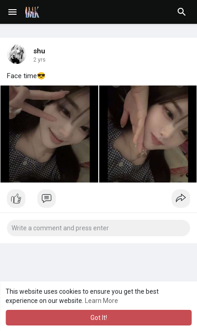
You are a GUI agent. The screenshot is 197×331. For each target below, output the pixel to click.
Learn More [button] (101, 300)
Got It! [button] (98, 317)
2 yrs (39, 60)
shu (39, 51)
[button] (181, 12)
